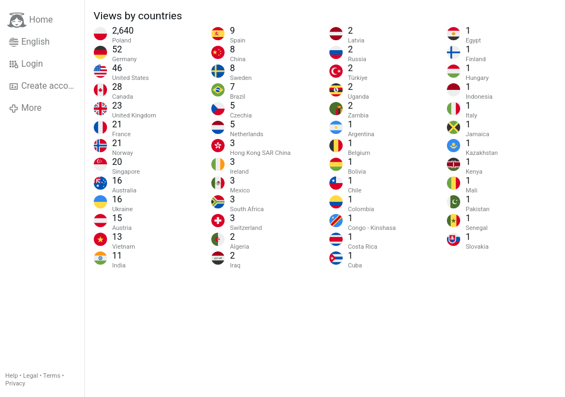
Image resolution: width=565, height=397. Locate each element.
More (25, 108)
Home (30, 20)
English (29, 41)
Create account (45, 86)
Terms (51, 375)
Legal (30, 375)
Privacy (15, 383)
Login (26, 63)
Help (12, 375)
